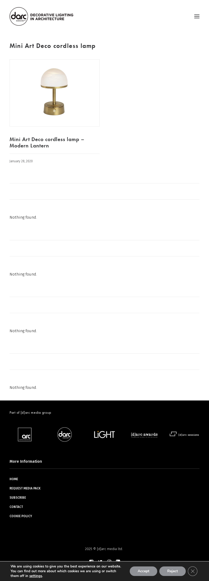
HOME (14, 479)
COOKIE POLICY (21, 516)
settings (35, 576)
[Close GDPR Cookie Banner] (192, 571)
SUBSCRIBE (18, 497)
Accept (143, 571)
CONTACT (16, 507)
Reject (172, 571)
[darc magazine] (41, 16)
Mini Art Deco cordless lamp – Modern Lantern (47, 142)
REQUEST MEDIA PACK (25, 488)
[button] (197, 16)
